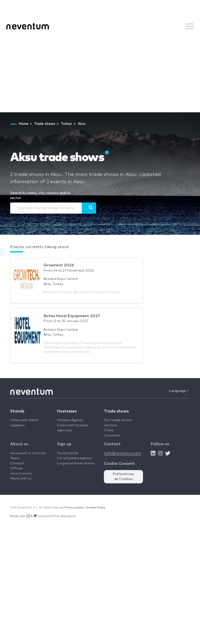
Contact (17, 463)
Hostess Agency (70, 420)
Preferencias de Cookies (123, 476)
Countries (112, 435)
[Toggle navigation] (189, 26)
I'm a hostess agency (74, 458)
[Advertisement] (100, 73)
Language (178, 391)
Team (14, 458)
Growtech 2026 (58, 265)
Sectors (110, 425)
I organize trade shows (75, 463)
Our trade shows (118, 420)
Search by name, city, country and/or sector (40, 196)
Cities (108, 430)
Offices (16, 468)
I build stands (67, 453)
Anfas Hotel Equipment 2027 (71, 316)
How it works (21, 473)
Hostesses (67, 411)
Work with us (21, 478)
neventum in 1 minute (28, 453)
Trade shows (116, 411)
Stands (17, 411)
